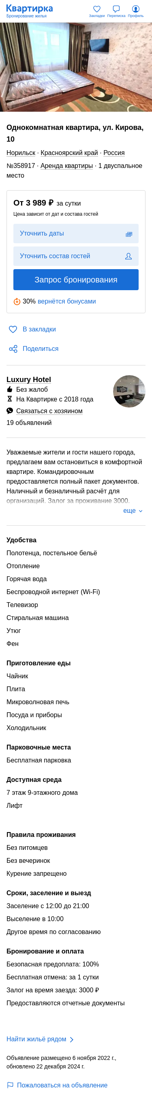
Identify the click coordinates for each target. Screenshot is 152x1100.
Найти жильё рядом (36, 1039)
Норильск (20, 152)
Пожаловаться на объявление (56, 1085)
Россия (113, 152)
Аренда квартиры (67, 165)
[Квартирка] (33, 11)
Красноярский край (69, 152)
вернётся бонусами (67, 301)
